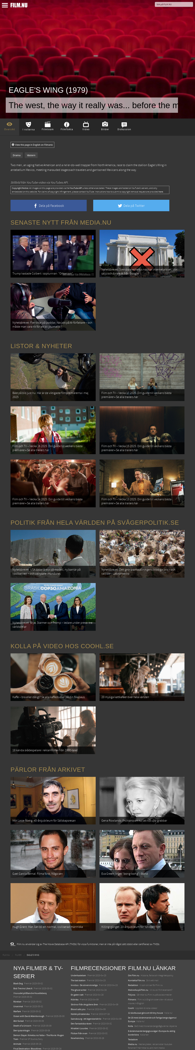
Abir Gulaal (18, 992)
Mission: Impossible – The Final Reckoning (33, 1029)
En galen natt (77, 966)
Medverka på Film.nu (138, 961)
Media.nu (132, 1015)
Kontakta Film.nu (136, 951)
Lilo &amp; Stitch (21, 1038)
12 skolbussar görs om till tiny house (145, 984)
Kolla (130, 997)
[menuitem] (6, 926)
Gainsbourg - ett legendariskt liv (86, 990)
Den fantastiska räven (81, 995)
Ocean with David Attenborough (28, 987)
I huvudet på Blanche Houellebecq (30, 964)
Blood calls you (78, 980)
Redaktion (133, 956)
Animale (17, 1015)
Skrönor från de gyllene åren (84, 975)
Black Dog (18, 955)
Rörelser (17, 973)
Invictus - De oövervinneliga (84, 956)
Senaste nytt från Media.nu (61, 222)
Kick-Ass (74, 971)
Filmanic (132, 971)
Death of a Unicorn (22, 997)
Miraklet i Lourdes (79, 1000)
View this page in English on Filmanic (32, 145)
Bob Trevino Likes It (22, 959)
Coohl (131, 979)
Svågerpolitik (134, 1024)
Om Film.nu (133, 947)
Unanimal (18, 978)
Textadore (133, 1010)
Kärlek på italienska (80, 985)
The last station (78, 951)
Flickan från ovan (79, 1004)
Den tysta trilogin (21, 1002)
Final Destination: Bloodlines (27, 1020)
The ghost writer (78, 961)
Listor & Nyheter (41, 341)
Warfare (17, 982)
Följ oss (131, 966)
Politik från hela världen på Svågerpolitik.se (95, 510)
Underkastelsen (78, 947)
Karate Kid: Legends (23, 1043)
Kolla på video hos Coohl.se (62, 629)
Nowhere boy (77, 1009)
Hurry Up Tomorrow (23, 1025)
